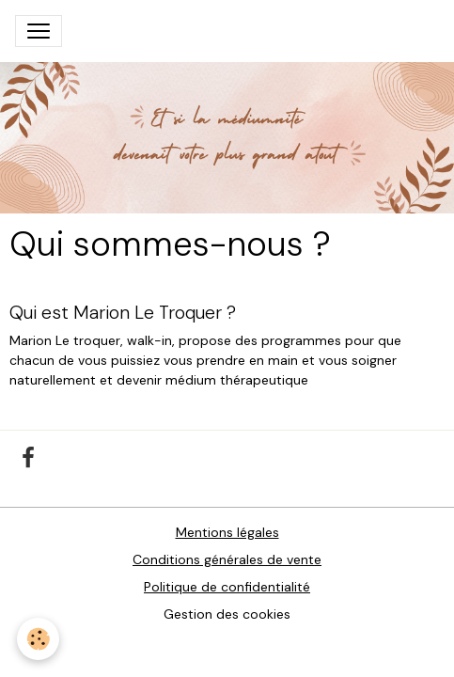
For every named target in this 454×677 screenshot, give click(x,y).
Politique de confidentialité (227, 586)
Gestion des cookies (227, 614)
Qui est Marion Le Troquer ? (122, 312)
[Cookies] (38, 639)
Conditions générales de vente (227, 559)
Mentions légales (227, 532)
